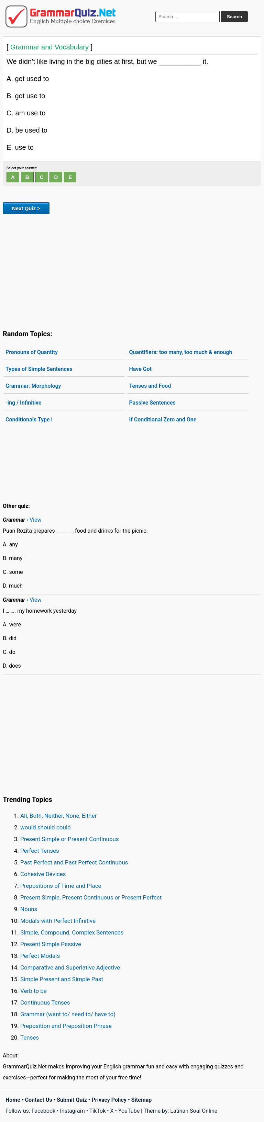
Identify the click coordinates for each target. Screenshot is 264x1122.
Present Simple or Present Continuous (69, 839)
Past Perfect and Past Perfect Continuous (74, 862)
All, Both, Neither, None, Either (58, 815)
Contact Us (38, 1100)
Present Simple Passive (50, 944)
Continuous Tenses (45, 1002)
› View (33, 520)
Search (234, 16)
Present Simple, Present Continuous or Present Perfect (91, 897)
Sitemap (141, 1100)
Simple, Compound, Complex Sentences (71, 932)
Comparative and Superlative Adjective (70, 967)
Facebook (43, 1111)
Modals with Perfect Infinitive (58, 920)
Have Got (140, 369)
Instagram (72, 1111)
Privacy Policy (109, 1100)
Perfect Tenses (39, 850)
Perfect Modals (40, 955)
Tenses (29, 1037)
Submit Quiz (72, 1100)
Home (13, 1100)
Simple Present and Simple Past (61, 979)
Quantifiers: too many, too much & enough (180, 352)
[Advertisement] (132, 271)
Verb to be (33, 990)
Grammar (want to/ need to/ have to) (68, 1014)
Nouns (28, 909)
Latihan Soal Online (193, 1111)
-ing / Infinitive (23, 402)
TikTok (97, 1111)
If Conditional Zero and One (162, 419)
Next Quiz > (26, 208)
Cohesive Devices (43, 874)
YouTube (129, 1111)
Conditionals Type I (29, 419)
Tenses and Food (150, 386)
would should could (45, 827)
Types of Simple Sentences (39, 369)
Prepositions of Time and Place (60, 885)
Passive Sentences (152, 402)
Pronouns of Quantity (32, 352)
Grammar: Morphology (33, 386)
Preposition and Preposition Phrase (66, 1025)
